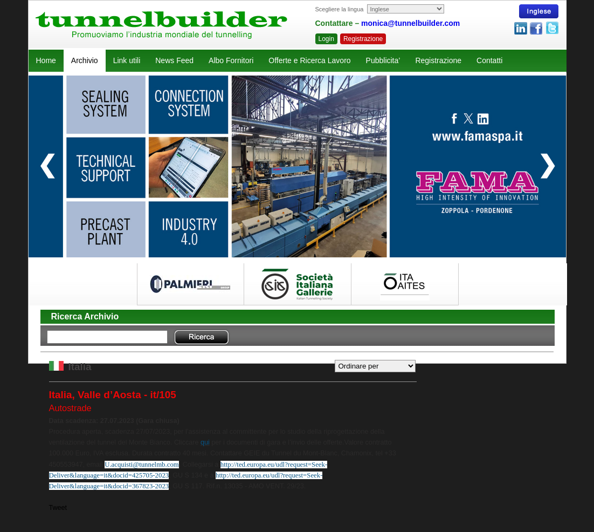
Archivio (84, 60)
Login (326, 39)
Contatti (489, 60)
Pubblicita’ (383, 60)
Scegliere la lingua (339, 9)
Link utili (127, 60)
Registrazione (363, 39)
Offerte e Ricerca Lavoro (309, 60)
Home (46, 60)
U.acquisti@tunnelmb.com (142, 464)
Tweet (58, 507)
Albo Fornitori (231, 60)
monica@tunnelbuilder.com (410, 23)
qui (205, 442)
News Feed (174, 60)
